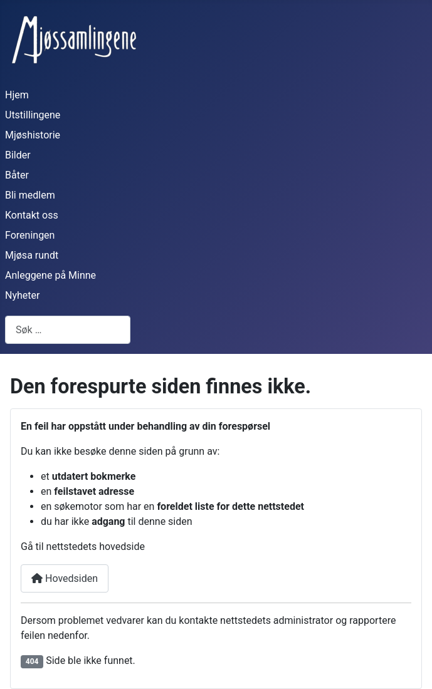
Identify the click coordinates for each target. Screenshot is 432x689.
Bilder (18, 155)
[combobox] (67, 330)
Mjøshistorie (32, 135)
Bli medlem (30, 195)
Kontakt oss (31, 215)
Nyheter (22, 295)
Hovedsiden (64, 578)
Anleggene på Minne (50, 275)
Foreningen (30, 235)
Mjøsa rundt (31, 255)
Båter (17, 175)
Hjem (17, 95)
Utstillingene (32, 115)
